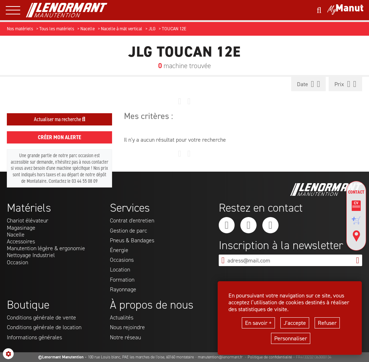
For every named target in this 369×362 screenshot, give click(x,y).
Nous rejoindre (127, 327)
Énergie (119, 250)
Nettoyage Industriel (31, 255)
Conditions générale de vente (41, 317)
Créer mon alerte (59, 137)
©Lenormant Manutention (61, 357)
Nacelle (16, 234)
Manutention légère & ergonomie (46, 248)
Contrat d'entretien (132, 220)
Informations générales (34, 337)
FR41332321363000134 (313, 357)
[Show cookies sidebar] (8, 353)
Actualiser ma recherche (59, 119)
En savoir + (258, 323)
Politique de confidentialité (270, 357)
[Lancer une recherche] (319, 10)
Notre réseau (125, 337)
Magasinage (21, 227)
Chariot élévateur (27, 220)
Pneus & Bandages (132, 240)
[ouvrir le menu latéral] (16, 10)
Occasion (17, 262)
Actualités (121, 317)
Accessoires (21, 241)
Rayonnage (123, 289)
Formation (122, 279)
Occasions (122, 259)
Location (120, 269)
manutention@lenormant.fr (221, 357)
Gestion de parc (128, 230)
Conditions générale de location (44, 327)
